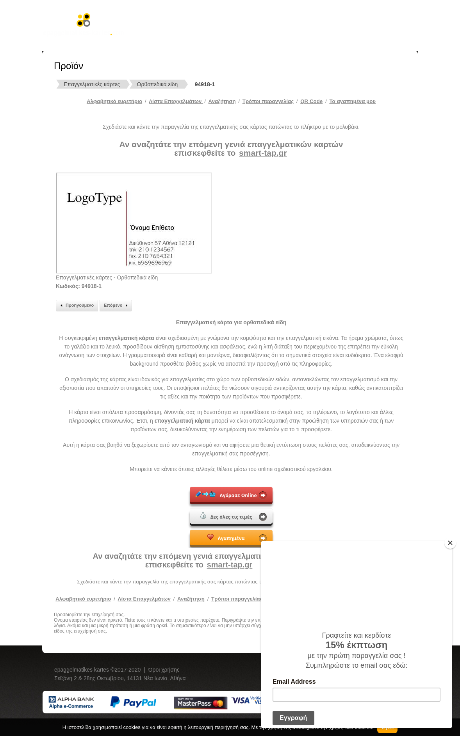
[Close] (450, 543)
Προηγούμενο (76, 305)
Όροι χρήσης (164, 670)
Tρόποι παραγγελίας (268, 101)
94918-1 (205, 84)
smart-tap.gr (263, 152)
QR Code (311, 101)
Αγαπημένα (225, 538)
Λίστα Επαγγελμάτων (176, 101)
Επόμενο (117, 305)
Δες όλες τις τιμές (226, 516)
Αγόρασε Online (226, 495)
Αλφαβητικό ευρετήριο (114, 101)
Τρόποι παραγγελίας (236, 599)
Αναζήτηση (222, 101)
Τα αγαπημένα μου (352, 101)
